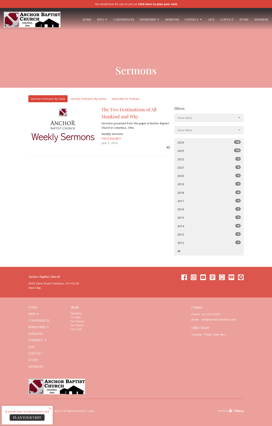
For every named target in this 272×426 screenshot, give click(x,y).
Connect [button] (37, 340)
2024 (209, 142)
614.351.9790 (211, 314)
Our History (77, 321)
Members (261, 19)
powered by (231, 410)
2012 (209, 243)
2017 (209, 201)
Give (211, 19)
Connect (193, 20)
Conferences (123, 19)
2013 (209, 234)
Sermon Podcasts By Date (48, 99)
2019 (209, 184)
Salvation (76, 313)
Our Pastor (77, 325)
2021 (209, 167)
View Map (34, 288)
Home (87, 19)
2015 (209, 217)
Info (102, 20)
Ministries (150, 20)
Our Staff (75, 329)
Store (244, 19)
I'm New (75, 317)
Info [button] (33, 314)
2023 (209, 151)
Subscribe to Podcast (126, 99)
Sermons (172, 19)
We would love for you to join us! (136, 4)
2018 (209, 192)
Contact (227, 19)
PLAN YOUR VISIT (27, 417)
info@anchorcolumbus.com (219, 319)
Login (91, 411)
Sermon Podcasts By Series (88, 99)
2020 (209, 176)
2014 (209, 226)
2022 (209, 159)
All (178, 251)
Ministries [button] (38, 327)
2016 (209, 209)
